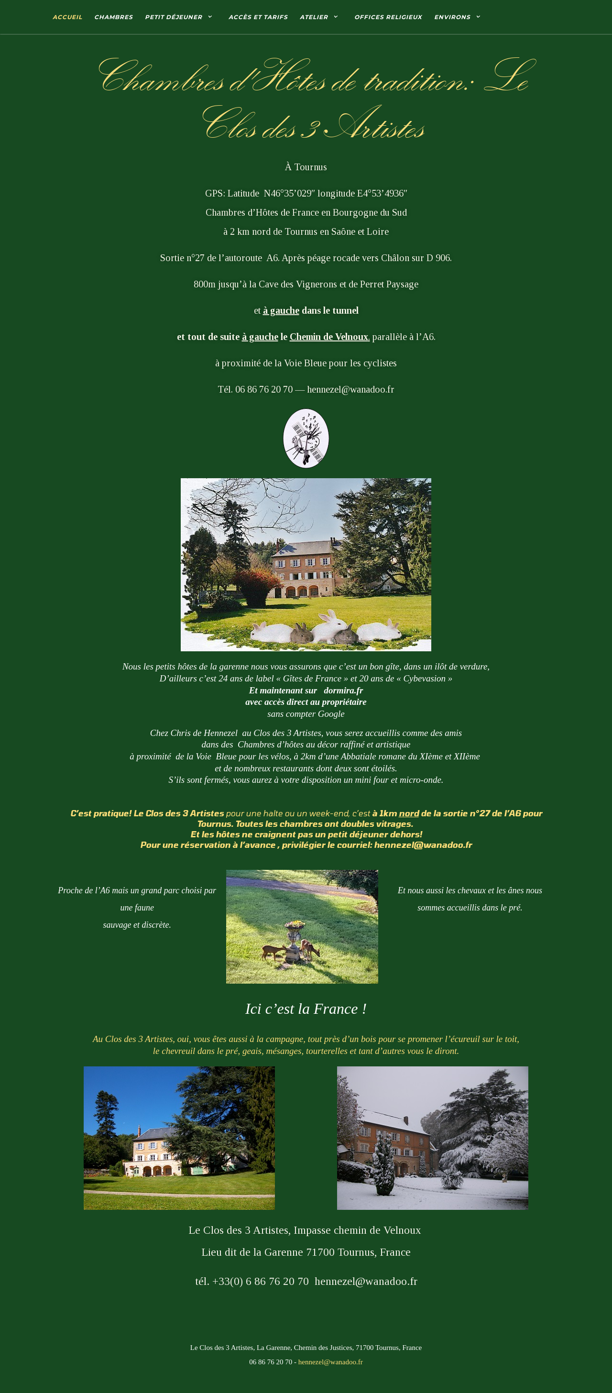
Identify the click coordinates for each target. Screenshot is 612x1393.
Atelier (314, 17)
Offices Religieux (388, 17)
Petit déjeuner (173, 17)
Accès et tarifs (258, 17)
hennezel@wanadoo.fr (330, 1362)
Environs (452, 17)
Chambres (113, 17)
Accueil (67, 17)
